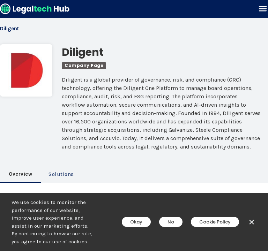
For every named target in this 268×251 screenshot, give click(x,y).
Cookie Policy (215, 222)
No (171, 222)
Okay (136, 222)
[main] (134, 125)
